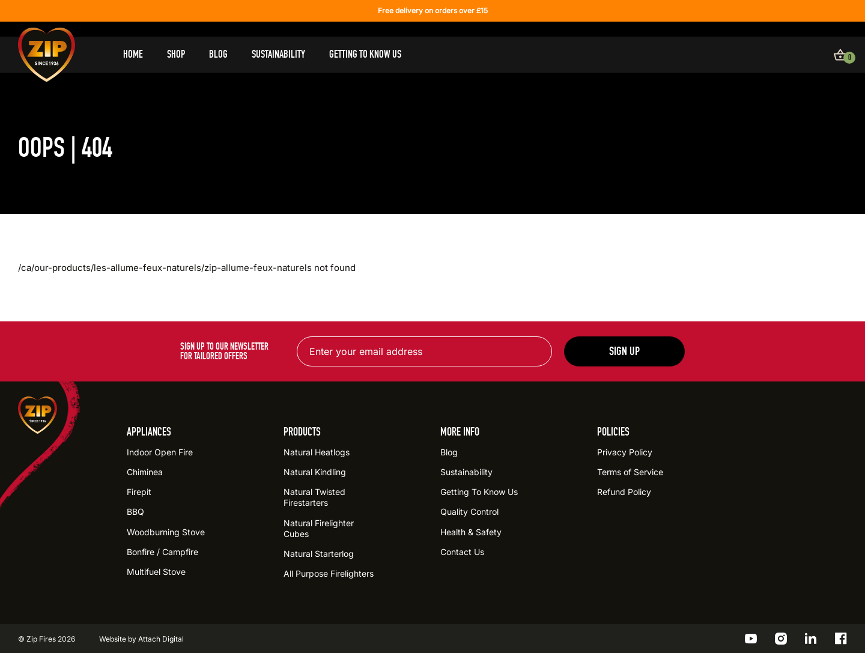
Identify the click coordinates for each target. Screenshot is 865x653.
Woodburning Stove (166, 532)
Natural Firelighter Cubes (319, 528)
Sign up (624, 351)
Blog (218, 54)
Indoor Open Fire (160, 452)
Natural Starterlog (319, 553)
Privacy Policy (624, 452)
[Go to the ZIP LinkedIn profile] (811, 639)
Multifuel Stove (156, 571)
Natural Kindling (315, 472)
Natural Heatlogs (317, 452)
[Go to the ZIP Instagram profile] (781, 639)
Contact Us (462, 552)
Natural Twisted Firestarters (314, 497)
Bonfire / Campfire (162, 552)
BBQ (135, 511)
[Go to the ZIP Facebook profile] (841, 639)
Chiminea (145, 472)
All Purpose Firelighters (329, 573)
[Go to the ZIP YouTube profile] (751, 639)
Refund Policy (624, 492)
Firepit (139, 492)
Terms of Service (630, 472)
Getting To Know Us (365, 54)
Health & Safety (471, 532)
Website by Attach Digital (141, 638)
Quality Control (469, 511)
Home (133, 54)
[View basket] (840, 54)
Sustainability (278, 54)
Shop (176, 54)
